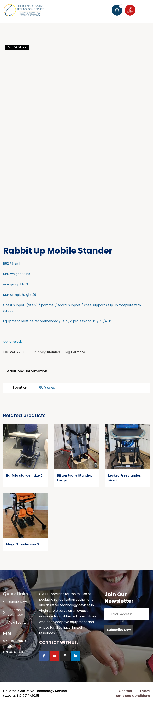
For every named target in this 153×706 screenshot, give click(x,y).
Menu (141, 10)
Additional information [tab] (29, 371)
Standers (54, 352)
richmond (78, 352)
